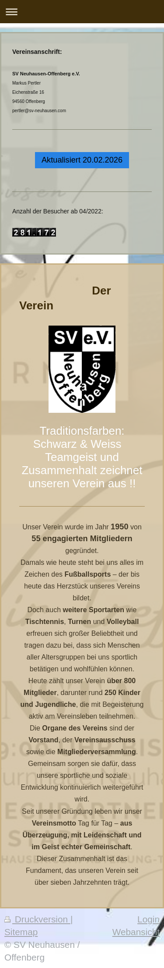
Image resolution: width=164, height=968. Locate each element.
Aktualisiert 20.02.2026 (82, 160)
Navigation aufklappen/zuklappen (82, 11)
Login (148, 919)
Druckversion (37, 919)
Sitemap (21, 932)
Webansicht (136, 932)
